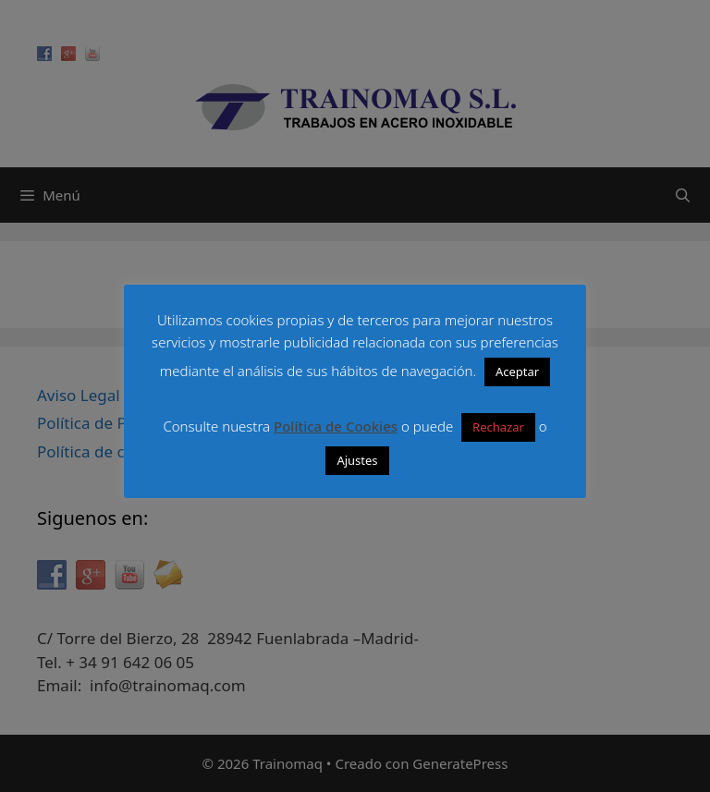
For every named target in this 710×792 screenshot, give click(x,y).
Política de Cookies (336, 426)
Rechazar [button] (498, 427)
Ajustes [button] (357, 460)
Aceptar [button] (517, 371)
